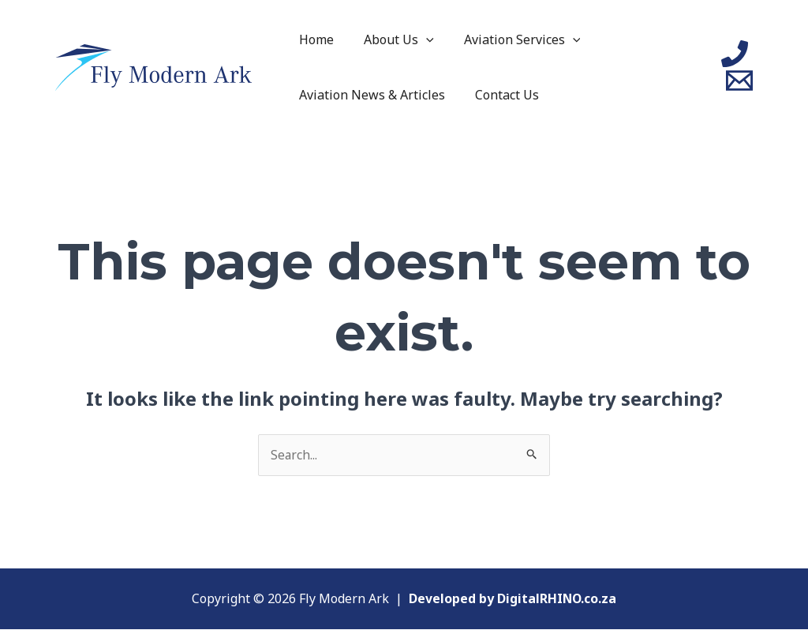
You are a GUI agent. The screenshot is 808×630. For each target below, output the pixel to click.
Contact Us (500, 94)
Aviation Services (510, 39)
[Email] (739, 80)
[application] (419, 39)
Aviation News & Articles (370, 94)
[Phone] (734, 53)
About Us (392, 39)
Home (314, 39)
